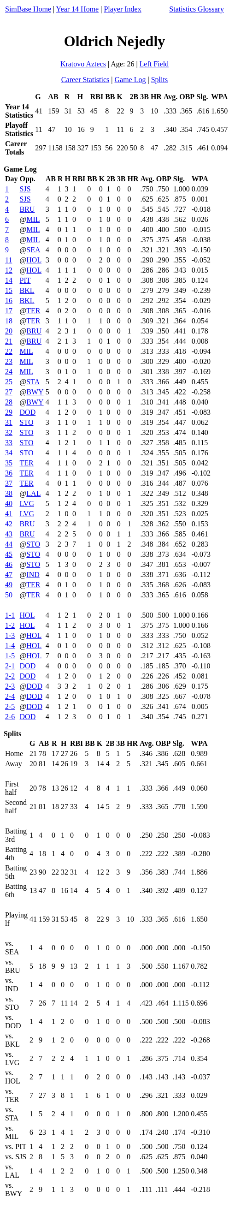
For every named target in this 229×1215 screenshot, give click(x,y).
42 (8, 524)
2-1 (10, 666)
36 (8, 473)
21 (8, 341)
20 (8, 331)
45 (8, 554)
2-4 (10, 696)
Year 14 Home (77, 9)
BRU (27, 209)
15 (8, 290)
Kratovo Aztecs (83, 64)
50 (8, 595)
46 (8, 564)
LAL (33, 493)
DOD (28, 412)
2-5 (10, 706)
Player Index (122, 9)
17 (8, 311)
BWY (34, 392)
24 (8, 371)
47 (8, 574)
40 (8, 503)
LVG (27, 503)
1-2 (10, 625)
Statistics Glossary (196, 9)
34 (8, 453)
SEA (33, 250)
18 (8, 321)
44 (8, 544)
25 (8, 382)
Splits (159, 79)
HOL (33, 260)
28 (8, 402)
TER (33, 311)
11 (8, 260)
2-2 (10, 676)
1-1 (10, 615)
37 (8, 483)
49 (8, 585)
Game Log (130, 79)
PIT (25, 280)
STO (27, 422)
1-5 (10, 656)
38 (8, 493)
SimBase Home (28, 9)
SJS (25, 189)
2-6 (10, 717)
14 (8, 280)
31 (8, 422)
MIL (33, 219)
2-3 (10, 686)
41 (8, 514)
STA (33, 382)
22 (8, 351)
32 (8, 432)
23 (8, 361)
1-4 (10, 645)
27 (8, 392)
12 (8, 270)
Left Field (154, 64)
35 (8, 463)
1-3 (10, 635)
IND (32, 574)
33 (8, 443)
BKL (27, 290)
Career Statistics (85, 79)
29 (8, 412)
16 (8, 300)
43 (8, 534)
